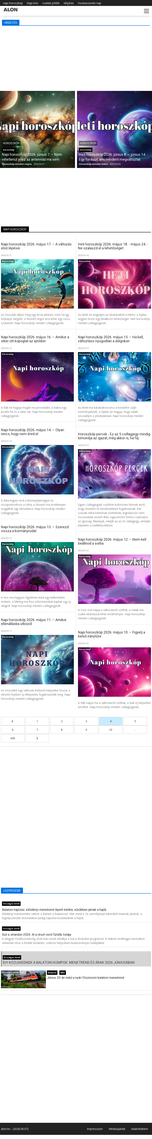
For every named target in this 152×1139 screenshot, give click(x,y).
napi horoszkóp (13, 3)
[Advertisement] (76, 57)
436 (12, 738)
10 (110, 730)
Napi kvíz (32, 3)
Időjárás (69, 3)
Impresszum (95, 1129)
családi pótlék (51, 3)
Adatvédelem (139, 1129)
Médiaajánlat (117, 1129)
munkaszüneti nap (89, 3)
